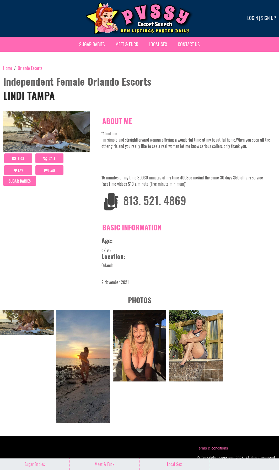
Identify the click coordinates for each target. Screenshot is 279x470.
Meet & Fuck (126, 44)
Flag (49, 170)
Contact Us (189, 44)
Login (252, 17)
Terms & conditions (212, 448)
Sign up (268, 17)
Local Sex (158, 44)
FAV (18, 170)
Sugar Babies (92, 44)
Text (18, 158)
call (49, 158)
